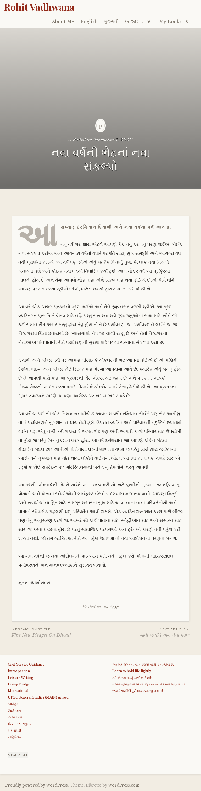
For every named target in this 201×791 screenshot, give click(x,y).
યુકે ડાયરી (14, 730)
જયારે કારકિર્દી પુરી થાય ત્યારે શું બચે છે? (137, 691)
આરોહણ (110, 607)
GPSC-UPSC (139, 21)
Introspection (19, 671)
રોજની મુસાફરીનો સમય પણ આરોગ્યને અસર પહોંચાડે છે (148, 684)
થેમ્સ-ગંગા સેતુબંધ (19, 724)
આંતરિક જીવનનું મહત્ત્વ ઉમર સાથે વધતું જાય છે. (143, 664)
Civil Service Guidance (26, 664)
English (89, 21)
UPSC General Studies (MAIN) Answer (39, 697)
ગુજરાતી (111, 21)
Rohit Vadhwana (39, 7)
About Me (63, 21)
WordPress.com (123, 785)
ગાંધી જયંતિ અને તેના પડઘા (145, 632)
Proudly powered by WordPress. (37, 785)
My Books (170, 21)
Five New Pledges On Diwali (56, 632)
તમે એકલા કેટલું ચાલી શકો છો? (132, 678)
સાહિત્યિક (14, 737)
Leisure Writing (20, 678)
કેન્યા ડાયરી (15, 717)
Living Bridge (19, 684)
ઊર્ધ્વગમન (14, 711)
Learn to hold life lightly (131, 671)
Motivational (18, 691)
